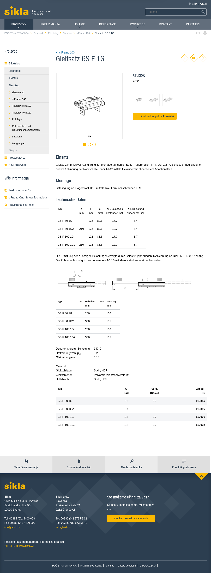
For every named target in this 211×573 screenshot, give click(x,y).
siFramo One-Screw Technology (25, 197)
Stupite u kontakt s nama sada (131, 518)
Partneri (193, 24)
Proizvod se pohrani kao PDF (155, 116)
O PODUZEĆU (147, 565)
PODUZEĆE (137, 26)
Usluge (79, 26)
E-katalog (55, 33)
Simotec (69, 33)
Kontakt (165, 24)
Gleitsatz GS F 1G (104, 33)
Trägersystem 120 (20, 112)
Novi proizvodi (15, 164)
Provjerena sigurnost (19, 204)
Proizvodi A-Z (14, 157)
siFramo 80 (16, 92)
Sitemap (109, 565)
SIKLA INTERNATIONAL (19, 546)
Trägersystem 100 (20, 105)
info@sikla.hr (12, 527)
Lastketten (16, 136)
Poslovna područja (17, 190)
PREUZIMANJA (50, 24)
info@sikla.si (63, 527)
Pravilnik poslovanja (91, 565)
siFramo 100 (84, 33)
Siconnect (15, 70)
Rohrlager (16, 119)
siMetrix (13, 78)
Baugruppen (17, 143)
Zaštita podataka (127, 565)
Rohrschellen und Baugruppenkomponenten (24, 128)
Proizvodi (18, 26)
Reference (107, 24)
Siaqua (13, 150)
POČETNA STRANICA (18, 33)
